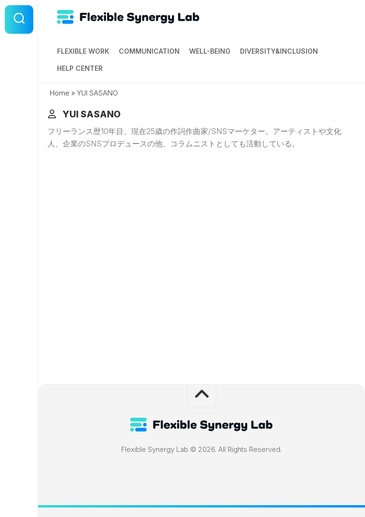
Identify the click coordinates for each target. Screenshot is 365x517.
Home (59, 92)
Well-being (210, 51)
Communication (149, 51)
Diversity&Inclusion (279, 51)
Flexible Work (83, 51)
